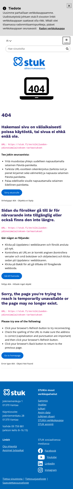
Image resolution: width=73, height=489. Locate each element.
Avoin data (44, 412)
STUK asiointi (46, 424)
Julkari (41, 408)
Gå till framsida (11, 276)
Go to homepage (12, 355)
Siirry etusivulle (11, 192)
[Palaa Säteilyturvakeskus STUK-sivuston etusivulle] (36, 63)
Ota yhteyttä (10, 446)
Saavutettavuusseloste (16, 482)
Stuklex (42, 404)
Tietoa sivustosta (13, 478)
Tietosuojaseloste (35, 478)
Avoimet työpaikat (13, 450)
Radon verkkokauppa (52, 28)
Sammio (43, 400)
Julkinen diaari (46, 416)
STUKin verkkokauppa (50, 420)
